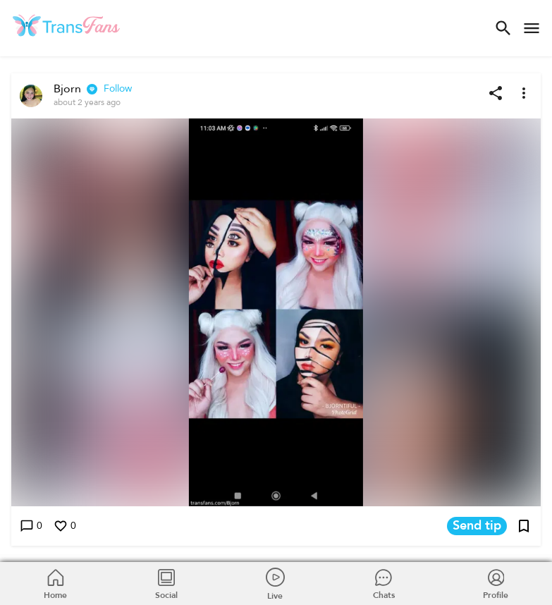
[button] (276, 312)
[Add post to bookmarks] (524, 526)
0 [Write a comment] (31, 526)
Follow (118, 89)
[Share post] (496, 93)
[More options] (524, 93)
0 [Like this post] (65, 526)
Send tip (477, 526)
